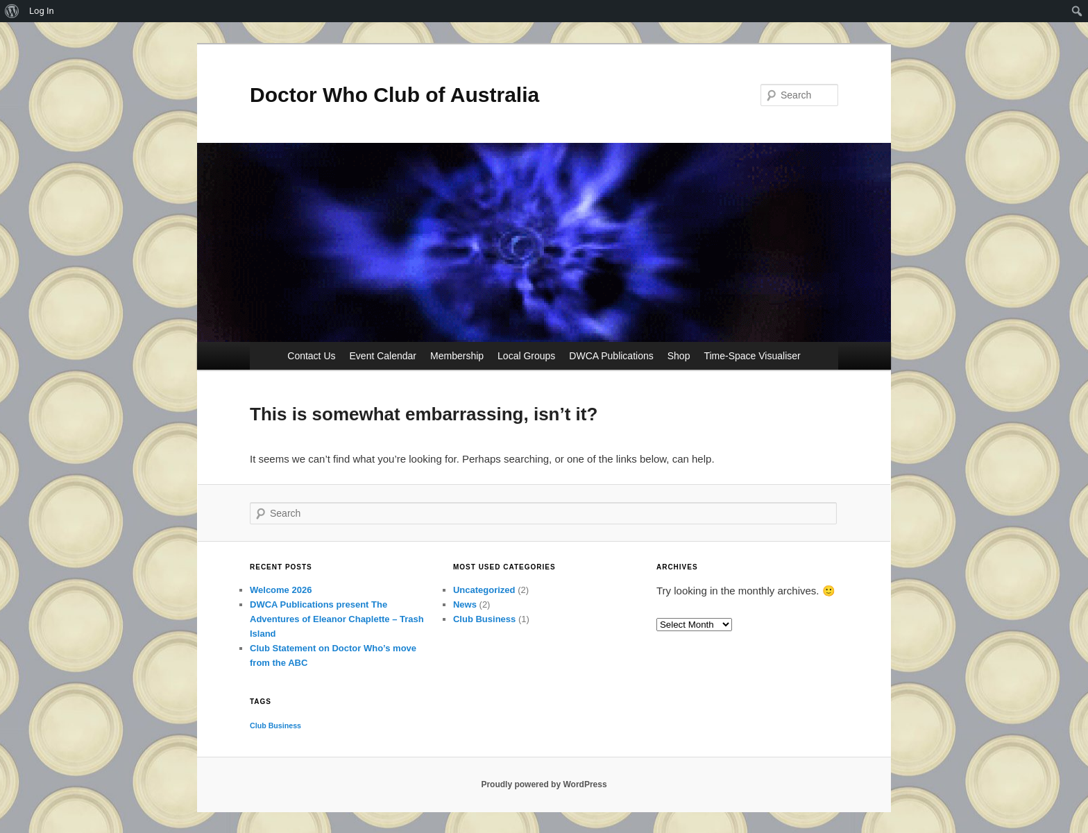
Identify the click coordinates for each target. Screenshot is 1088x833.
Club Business (484, 619)
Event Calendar (383, 355)
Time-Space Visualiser (752, 355)
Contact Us (311, 355)
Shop (679, 355)
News (465, 604)
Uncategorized (484, 590)
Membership (457, 355)
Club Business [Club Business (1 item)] (275, 725)
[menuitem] (12, 11)
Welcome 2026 (281, 590)
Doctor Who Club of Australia (394, 94)
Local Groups (526, 355)
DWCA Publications (611, 355)
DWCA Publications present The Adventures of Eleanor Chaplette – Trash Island (337, 619)
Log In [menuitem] (41, 11)
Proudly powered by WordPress (543, 784)
